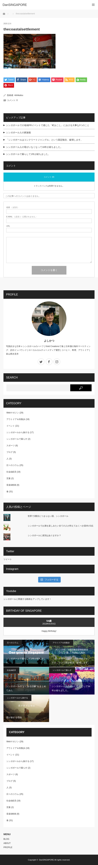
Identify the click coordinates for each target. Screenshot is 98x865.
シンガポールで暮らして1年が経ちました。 (28, 154)
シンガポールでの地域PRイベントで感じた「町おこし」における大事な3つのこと (47, 125)
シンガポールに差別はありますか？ (44, 535)
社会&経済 (11, 472)
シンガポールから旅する (17, 432)
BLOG (6, 839)
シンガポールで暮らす (16, 439)
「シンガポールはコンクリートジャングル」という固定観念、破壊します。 (44, 139)
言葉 (8, 478)
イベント (10, 426)
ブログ (9, 452)
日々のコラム (12, 465)
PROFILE (7, 847)
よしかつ (49, 340)
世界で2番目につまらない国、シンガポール (48, 516)
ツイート (7, 559)
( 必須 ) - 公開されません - (21, 217)
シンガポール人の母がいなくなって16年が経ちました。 (34, 147)
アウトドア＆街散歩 (15, 419)
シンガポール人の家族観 (18, 132)
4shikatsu (18, 95)
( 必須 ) (12, 207)
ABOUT (7, 843)
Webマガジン (12, 412)
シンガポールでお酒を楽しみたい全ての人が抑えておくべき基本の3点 (60, 526)
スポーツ (10, 445)
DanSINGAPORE (46, 860)
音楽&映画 (11, 485)
